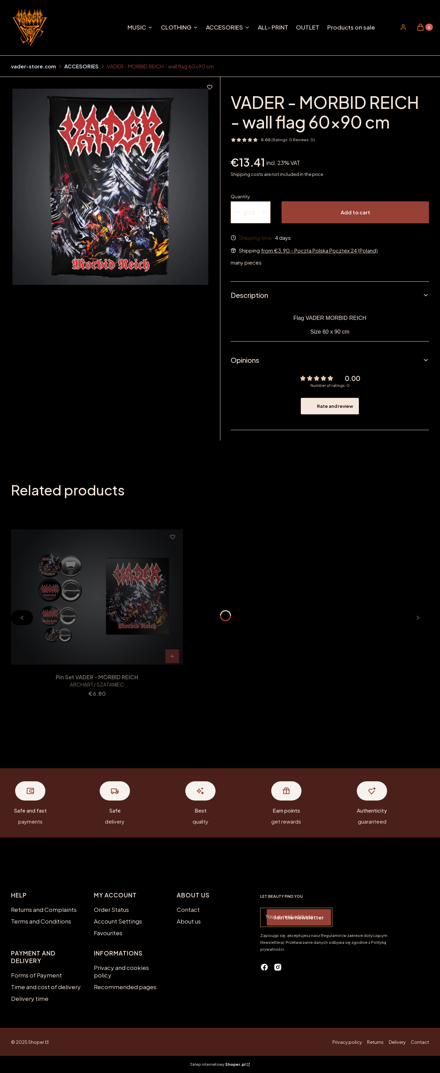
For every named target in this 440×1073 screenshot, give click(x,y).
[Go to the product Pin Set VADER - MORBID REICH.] (97, 597)
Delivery (397, 1042)
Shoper (36, 1042)
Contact (188, 909)
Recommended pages (125, 987)
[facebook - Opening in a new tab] (264, 967)
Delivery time (29, 998)
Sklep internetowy (217, 1064)
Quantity (240, 196)
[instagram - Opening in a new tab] (278, 967)
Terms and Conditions (41, 921)
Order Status (111, 909)
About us (189, 921)
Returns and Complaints (44, 909)
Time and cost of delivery (46, 987)
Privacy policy (347, 1042)
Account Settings (118, 921)
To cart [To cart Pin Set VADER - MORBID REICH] (172, 656)
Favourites (108, 933)
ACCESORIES (81, 66)
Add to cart (355, 212)
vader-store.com (33, 66)
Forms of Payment (36, 975)
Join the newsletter (299, 917)
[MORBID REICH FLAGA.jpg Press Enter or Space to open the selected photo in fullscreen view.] (110, 187)
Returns (375, 1042)
